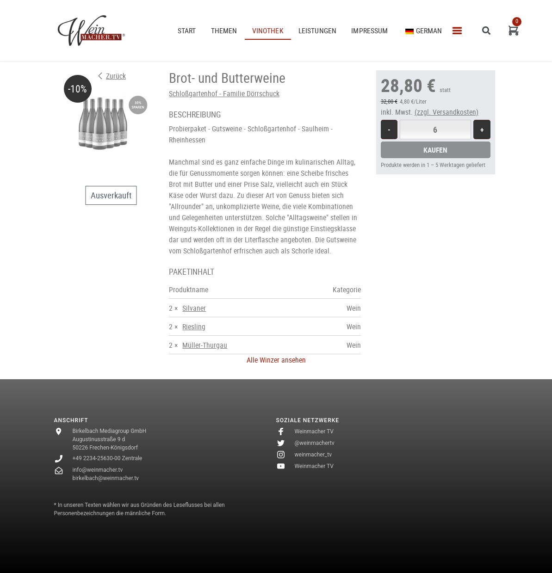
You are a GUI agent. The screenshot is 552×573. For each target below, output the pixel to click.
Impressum (369, 30)
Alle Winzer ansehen (276, 360)
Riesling (193, 326)
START (187, 30)
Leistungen (317, 30)
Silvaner (194, 308)
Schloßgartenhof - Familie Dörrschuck (224, 93)
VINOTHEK (268, 30)
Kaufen (435, 150)
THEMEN (224, 30)
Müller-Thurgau (204, 345)
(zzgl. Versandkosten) (446, 112)
